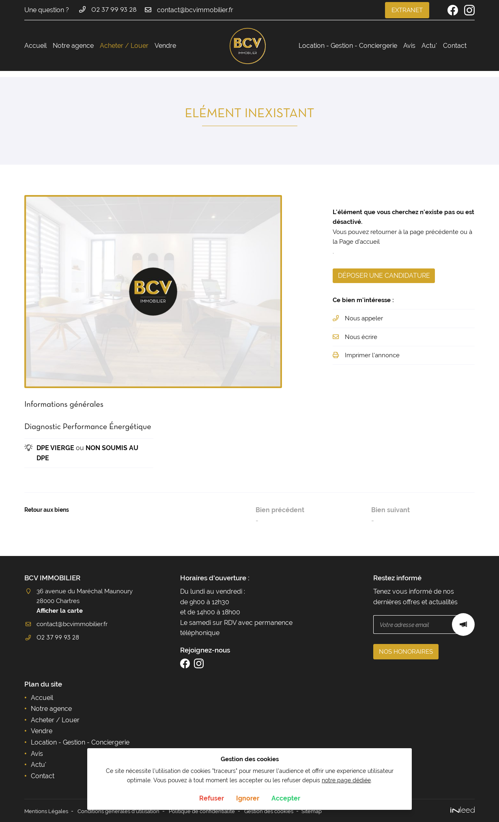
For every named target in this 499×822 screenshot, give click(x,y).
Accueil (35, 45)
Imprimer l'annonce (374, 361)
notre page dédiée (346, 780)
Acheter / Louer (124, 45)
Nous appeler (365, 324)
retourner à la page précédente (421, 233)
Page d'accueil (376, 243)
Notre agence (73, 45)
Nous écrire (362, 342)
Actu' (429, 45)
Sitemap (330, 810)
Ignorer (247, 798)
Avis (409, 45)
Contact (455, 45)
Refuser (211, 798)
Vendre (165, 45)
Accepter (285, 798)
